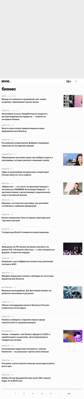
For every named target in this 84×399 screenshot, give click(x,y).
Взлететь (5, 183)
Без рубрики (7, 287)
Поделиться (7, 154)
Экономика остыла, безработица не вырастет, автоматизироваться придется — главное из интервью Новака (25, 116)
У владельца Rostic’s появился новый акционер (25, 232)
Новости (5, 110)
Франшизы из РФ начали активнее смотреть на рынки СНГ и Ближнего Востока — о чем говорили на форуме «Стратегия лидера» (28, 249)
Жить (4, 96)
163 (68, 394)
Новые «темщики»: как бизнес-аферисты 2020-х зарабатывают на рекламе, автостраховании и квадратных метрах (26, 337)
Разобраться (7, 331)
